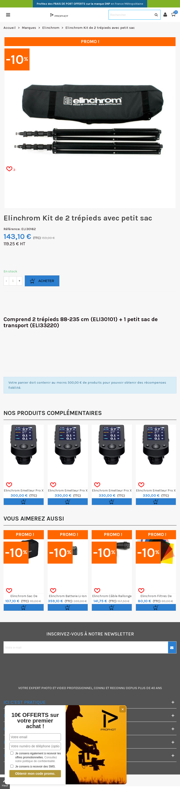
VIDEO (61, 688)
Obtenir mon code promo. (35, 773)
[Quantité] (13, 281)
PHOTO (46, 688)
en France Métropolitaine (90, 3)
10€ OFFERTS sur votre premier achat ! (35, 720)
